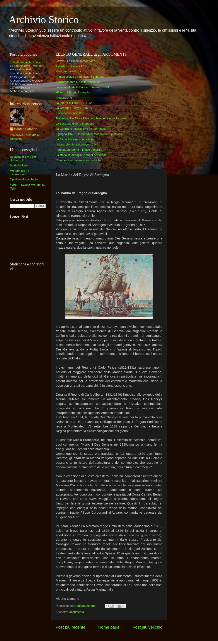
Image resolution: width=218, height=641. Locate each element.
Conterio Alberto (25, 129)
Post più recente (70, 627)
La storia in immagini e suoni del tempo (81, 155)
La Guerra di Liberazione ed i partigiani (81, 128)
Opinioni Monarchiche (24, 179)
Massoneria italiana (68, 71)
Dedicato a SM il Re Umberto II (23, 158)
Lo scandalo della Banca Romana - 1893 (82, 87)
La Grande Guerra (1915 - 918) (76, 107)
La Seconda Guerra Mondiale (75, 123)
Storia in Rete (19, 165)
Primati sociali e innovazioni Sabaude (80, 76)
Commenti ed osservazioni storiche (78, 160)
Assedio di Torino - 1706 (71, 66)
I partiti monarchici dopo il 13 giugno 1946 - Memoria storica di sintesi (27, 66)
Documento (76, 612)
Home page (109, 627)
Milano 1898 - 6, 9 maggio (73, 92)
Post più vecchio (147, 627)
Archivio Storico (44, 19)
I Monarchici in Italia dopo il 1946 (77, 144)
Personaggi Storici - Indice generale (79, 149)
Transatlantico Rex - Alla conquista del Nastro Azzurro (91, 118)
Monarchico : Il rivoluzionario (19, 172)
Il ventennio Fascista (69, 113)
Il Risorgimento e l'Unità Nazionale (78, 82)
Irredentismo (64, 97)
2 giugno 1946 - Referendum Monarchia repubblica (89, 134)
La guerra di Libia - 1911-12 (74, 102)
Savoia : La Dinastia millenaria (75, 61)
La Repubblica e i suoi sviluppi (75, 139)
